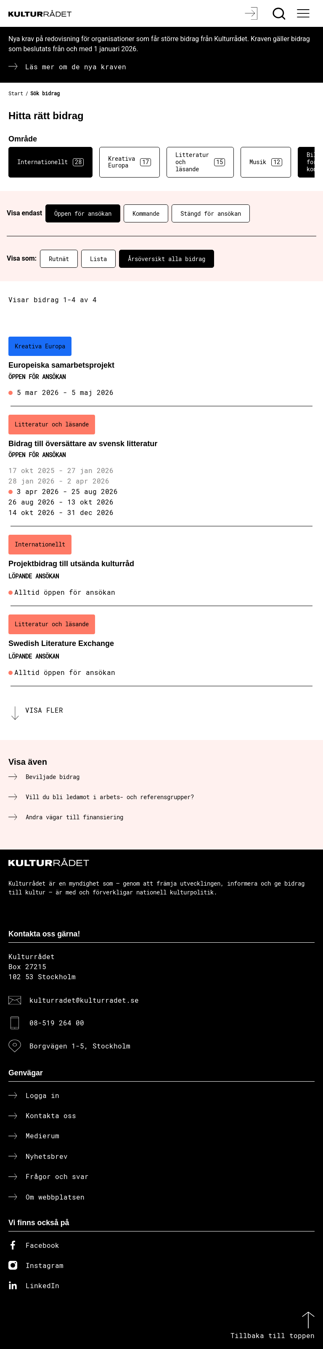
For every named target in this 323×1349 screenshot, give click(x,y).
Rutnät (59, 259)
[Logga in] (252, 13)
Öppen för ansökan (82, 213)
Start (15, 93)
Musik (265, 162)
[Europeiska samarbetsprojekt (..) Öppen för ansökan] (161, 367)
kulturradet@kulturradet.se (84, 1000)
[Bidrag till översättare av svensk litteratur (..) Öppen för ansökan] (161, 466)
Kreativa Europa (129, 162)
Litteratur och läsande (200, 162)
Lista (98, 259)
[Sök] (280, 13)
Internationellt (50, 162)
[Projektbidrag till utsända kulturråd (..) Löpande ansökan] (161, 566)
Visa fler (44, 710)
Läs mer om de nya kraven (75, 66)
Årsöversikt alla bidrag (166, 259)
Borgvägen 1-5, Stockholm (79, 1045)
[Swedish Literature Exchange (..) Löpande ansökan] (161, 646)
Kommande (145, 213)
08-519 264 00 (56, 1022)
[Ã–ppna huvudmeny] (304, 13)
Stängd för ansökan (210, 213)
